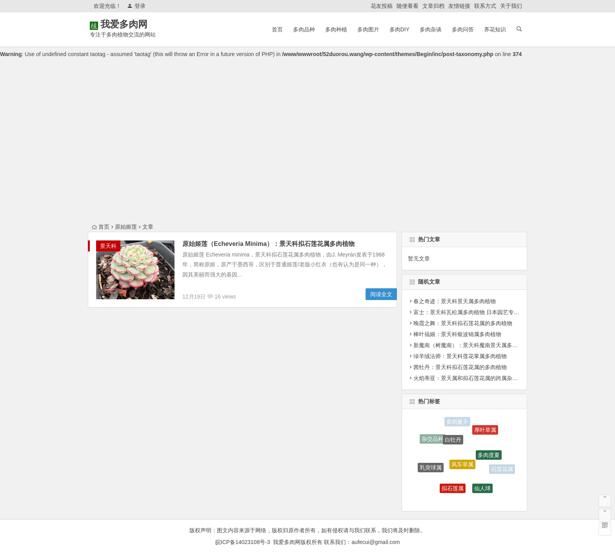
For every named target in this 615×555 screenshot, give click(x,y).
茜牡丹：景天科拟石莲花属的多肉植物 (460, 367)
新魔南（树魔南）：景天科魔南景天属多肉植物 (471, 345)
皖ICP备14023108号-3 (242, 542)
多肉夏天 (457, 422)
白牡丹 (453, 442)
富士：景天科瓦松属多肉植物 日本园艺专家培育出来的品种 (485, 312)
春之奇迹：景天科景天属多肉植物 (454, 301)
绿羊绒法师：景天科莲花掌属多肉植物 (460, 356)
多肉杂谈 (431, 29)
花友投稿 (382, 6)
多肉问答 (463, 29)
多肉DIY (399, 29)
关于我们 (511, 6)
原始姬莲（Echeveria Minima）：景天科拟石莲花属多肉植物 (268, 243)
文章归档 (433, 6)
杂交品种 (433, 439)
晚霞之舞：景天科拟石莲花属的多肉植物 (462, 323)
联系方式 (485, 6)
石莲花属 (502, 469)
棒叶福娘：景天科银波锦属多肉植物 (457, 334)
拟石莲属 (453, 490)
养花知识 (495, 29)
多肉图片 (368, 29)
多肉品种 (304, 29)
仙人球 (482, 489)
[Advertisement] (307, 163)
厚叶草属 (485, 431)
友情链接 (459, 6)
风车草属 (462, 467)
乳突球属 (431, 469)
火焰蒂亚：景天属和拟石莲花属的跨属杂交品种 (471, 378)
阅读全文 (381, 294)
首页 (277, 29)
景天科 (108, 246)
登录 (136, 6)
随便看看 (407, 6)
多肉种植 (336, 29)
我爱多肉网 (134, 24)
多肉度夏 (489, 456)
